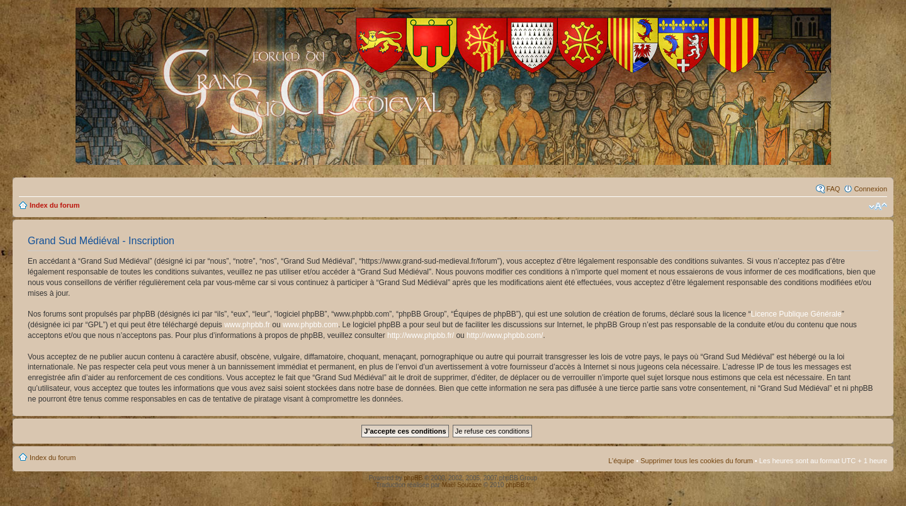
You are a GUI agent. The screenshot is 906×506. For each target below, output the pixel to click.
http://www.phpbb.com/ (505, 335)
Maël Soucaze (462, 484)
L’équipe (621, 460)
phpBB (413, 478)
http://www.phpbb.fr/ (420, 335)
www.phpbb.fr (247, 324)
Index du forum (54, 205)
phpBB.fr (518, 484)
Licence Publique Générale (796, 314)
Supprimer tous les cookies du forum (696, 460)
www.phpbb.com (310, 324)
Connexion (870, 189)
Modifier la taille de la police (878, 206)
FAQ (833, 189)
